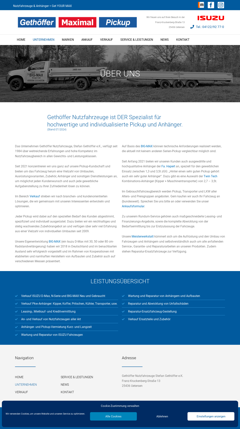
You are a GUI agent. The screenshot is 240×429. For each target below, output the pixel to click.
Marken (68, 39)
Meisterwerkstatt (143, 236)
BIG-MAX (55, 241)
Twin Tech (210, 176)
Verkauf (106, 39)
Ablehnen (162, 416)
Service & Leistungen (136, 39)
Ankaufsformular (133, 206)
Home (21, 39)
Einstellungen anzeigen (211, 416)
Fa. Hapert (168, 166)
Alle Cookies (113, 416)
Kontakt (183, 39)
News (164, 39)
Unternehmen (43, 39)
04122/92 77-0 (213, 27)
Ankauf (87, 39)
